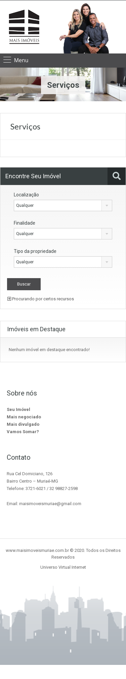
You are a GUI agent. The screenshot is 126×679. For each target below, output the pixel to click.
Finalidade (24, 223)
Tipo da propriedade (35, 251)
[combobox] (63, 205)
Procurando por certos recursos (40, 298)
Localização (26, 194)
